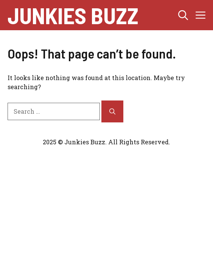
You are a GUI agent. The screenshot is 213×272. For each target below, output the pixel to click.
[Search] (112, 111)
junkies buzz (73, 15)
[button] (183, 15)
